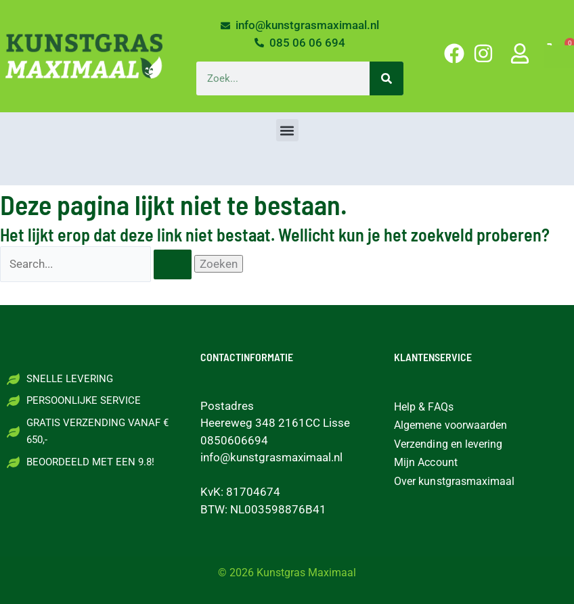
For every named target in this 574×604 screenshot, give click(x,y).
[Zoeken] (386, 78)
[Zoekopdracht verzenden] (173, 264)
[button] (287, 130)
